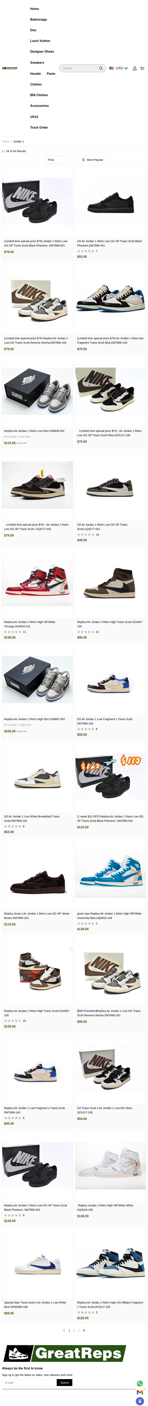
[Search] (82, 68)
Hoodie (35, 73)
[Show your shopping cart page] (142, 68)
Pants (51, 73)
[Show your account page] (135, 68)
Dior (33, 30)
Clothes (36, 84)
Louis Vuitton (40, 41)
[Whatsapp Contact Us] (140, 1383)
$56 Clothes (39, 95)
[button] (101, 68)
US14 (34, 117)
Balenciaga (38, 19)
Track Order (39, 127)
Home (34, 8)
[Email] (140, 1392)
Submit (64, 1382)
